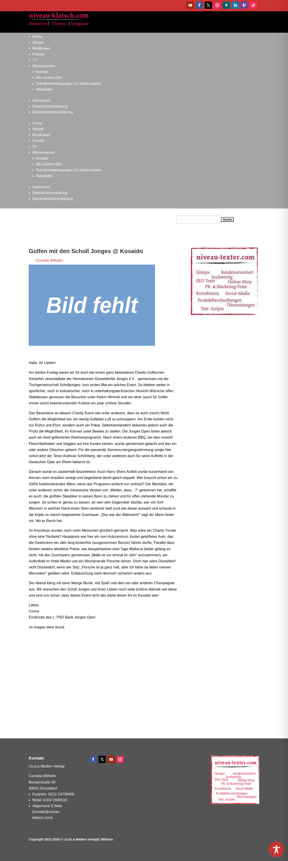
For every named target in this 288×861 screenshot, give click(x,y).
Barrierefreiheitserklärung (52, 112)
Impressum (41, 100)
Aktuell (37, 42)
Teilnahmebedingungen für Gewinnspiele (68, 83)
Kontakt (42, 72)
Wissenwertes (43, 66)
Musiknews (41, 48)
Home (37, 37)
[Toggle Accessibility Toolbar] (276, 849)
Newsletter (44, 89)
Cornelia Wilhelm (49, 260)
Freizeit (38, 54)
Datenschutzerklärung (50, 106)
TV (34, 60)
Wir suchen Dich (49, 78)
